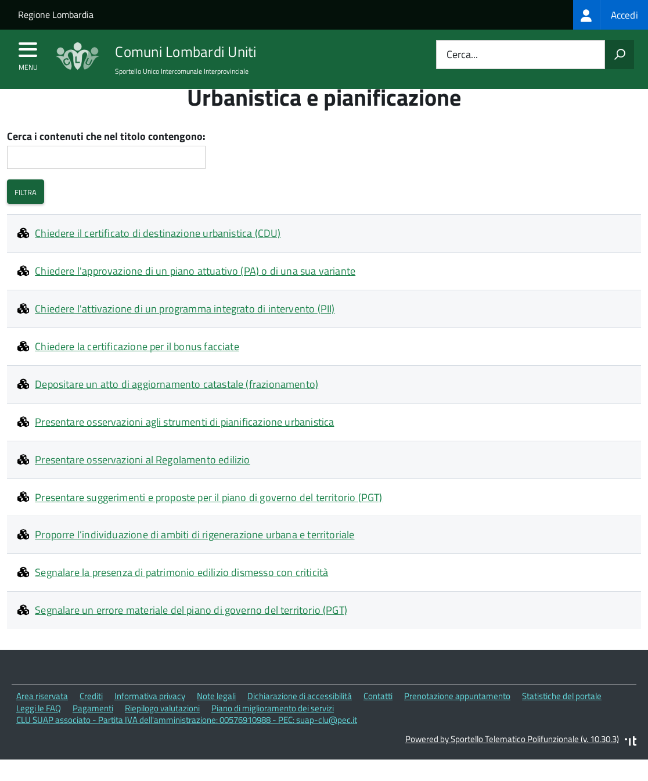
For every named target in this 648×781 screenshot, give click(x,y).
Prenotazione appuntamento (457, 718)
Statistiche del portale (562, 718)
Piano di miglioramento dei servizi (272, 730)
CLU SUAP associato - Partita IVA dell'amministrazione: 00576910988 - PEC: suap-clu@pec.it (186, 741)
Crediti (91, 718)
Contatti (378, 718)
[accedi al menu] (28, 53)
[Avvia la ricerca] (619, 54)
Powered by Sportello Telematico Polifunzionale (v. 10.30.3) (512, 761)
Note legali (216, 718)
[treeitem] (610, 15)
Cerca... (462, 55)
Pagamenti (93, 730)
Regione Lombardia (55, 14)
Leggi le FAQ (38, 730)
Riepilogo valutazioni (162, 730)
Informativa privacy (149, 718)
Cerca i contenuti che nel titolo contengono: (106, 159)
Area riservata (42, 718)
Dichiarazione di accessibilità (299, 718)
